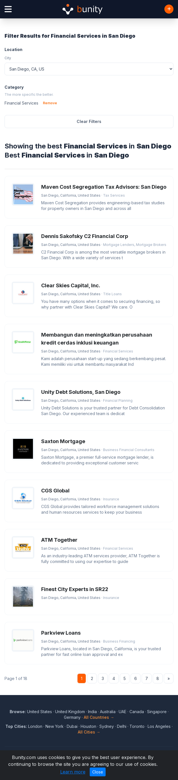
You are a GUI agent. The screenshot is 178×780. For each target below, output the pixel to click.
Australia (108, 711)
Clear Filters (89, 121)
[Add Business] (168, 9)
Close (97, 772)
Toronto (137, 726)
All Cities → (89, 732)
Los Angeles (159, 726)
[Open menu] (8, 9)
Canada (136, 711)
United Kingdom (70, 711)
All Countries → (99, 717)
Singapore (157, 711)
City (8, 58)
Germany (72, 717)
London (35, 726)
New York (54, 726)
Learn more (72, 772)
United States (39, 711)
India (92, 711)
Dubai (72, 726)
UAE (122, 711)
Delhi (121, 726)
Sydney (106, 726)
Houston (88, 726)
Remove (50, 103)
